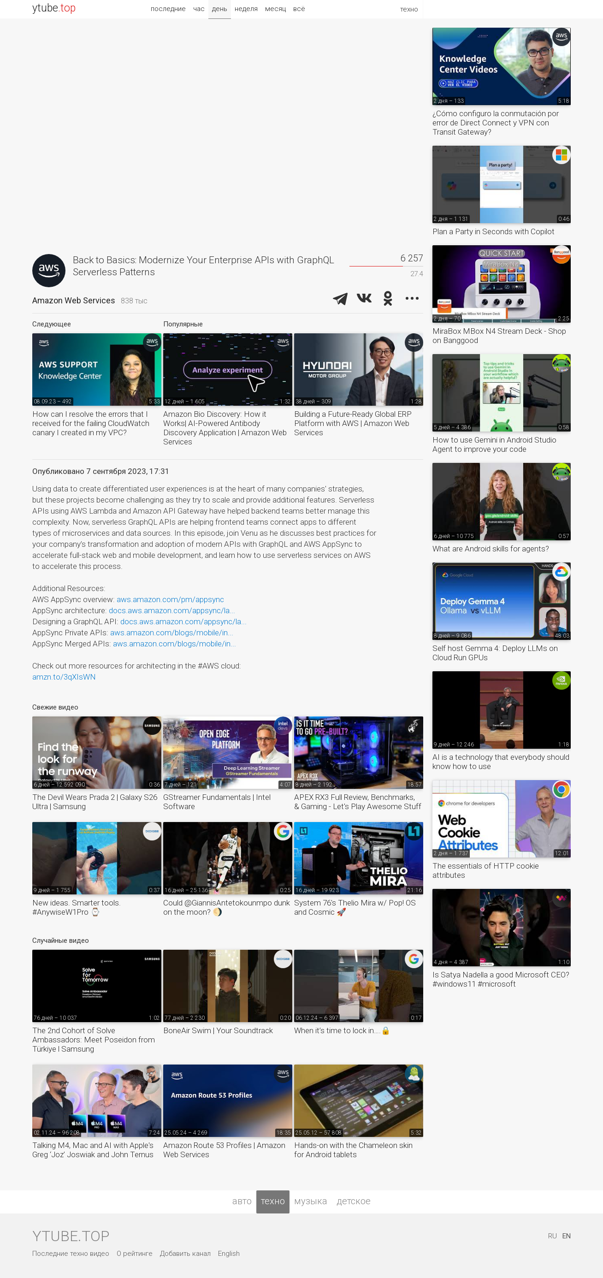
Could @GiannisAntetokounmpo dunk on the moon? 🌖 (226, 907)
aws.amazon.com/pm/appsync (170, 599)
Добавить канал (185, 1253)
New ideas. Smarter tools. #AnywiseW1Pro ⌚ (76, 907)
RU (552, 1236)
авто (242, 1201)
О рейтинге (135, 1253)
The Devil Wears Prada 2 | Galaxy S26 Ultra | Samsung (94, 802)
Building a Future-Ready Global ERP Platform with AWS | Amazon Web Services (353, 423)
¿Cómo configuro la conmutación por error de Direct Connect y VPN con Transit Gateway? (495, 122)
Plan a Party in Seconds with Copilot (493, 231)
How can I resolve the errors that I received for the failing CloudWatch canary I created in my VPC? (90, 423)
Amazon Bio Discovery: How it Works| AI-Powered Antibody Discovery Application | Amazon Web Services (225, 427)
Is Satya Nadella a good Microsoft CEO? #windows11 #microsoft (500, 979)
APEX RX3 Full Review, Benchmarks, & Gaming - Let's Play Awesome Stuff (357, 802)
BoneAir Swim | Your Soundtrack (218, 1030)
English (229, 1253)
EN (566, 1236)
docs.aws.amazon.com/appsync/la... (172, 610)
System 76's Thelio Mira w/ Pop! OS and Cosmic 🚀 (355, 907)
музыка (310, 1201)
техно (273, 1201)
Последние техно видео (70, 1253)
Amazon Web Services (73, 300)
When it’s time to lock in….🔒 (342, 1030)
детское (354, 1201)
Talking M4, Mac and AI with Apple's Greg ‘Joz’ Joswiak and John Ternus (93, 1150)
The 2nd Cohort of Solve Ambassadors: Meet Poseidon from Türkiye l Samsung (93, 1039)
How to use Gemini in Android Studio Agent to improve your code (494, 444)
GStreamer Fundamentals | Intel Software (217, 802)
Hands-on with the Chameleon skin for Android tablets (353, 1150)
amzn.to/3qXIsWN (64, 676)
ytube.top (70, 1236)
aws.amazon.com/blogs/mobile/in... (171, 632)
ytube (54, 8)
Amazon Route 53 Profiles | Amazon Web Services (224, 1150)
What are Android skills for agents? (490, 548)
